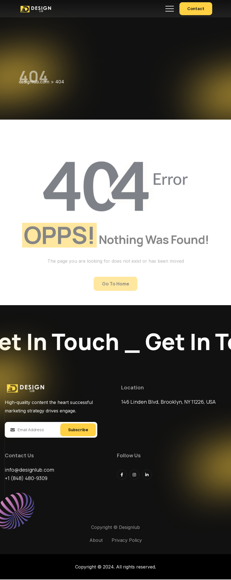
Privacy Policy (127, 541)
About (96, 541)
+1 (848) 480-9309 (26, 478)
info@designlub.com (29, 470)
